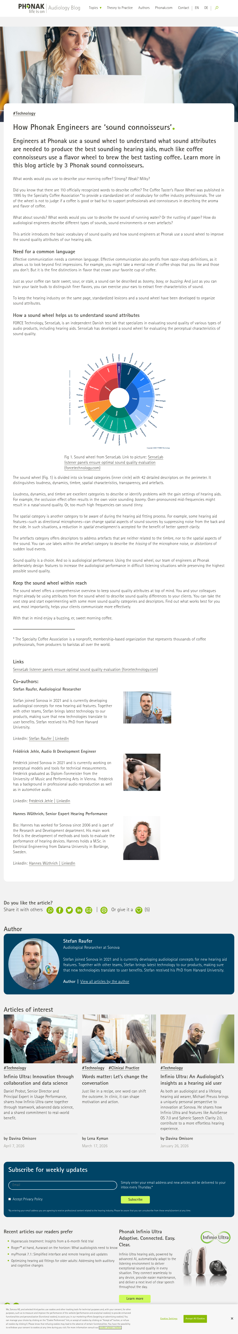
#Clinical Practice (124, 1068)
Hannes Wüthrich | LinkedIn (52, 864)
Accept (15, 1199)
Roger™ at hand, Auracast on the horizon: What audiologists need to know (64, 1248)
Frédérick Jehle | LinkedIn (49, 801)
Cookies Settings (168, 1320)
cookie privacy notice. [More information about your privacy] (110, 1329)
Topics (93, 8)
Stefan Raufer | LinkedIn (49, 739)
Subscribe (135, 1200)
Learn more (134, 1299)
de (206, 8)
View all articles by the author (104, 982)
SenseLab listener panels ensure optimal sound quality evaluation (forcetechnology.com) (113, 462)
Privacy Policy (33, 1199)
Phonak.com (164, 8)
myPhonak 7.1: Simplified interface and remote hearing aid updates (59, 1255)
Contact (183, 8)
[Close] (232, 1320)
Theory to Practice (120, 8)
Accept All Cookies (195, 1320)
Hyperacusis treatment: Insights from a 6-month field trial (52, 1242)
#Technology (24, 114)
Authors (143, 8)
